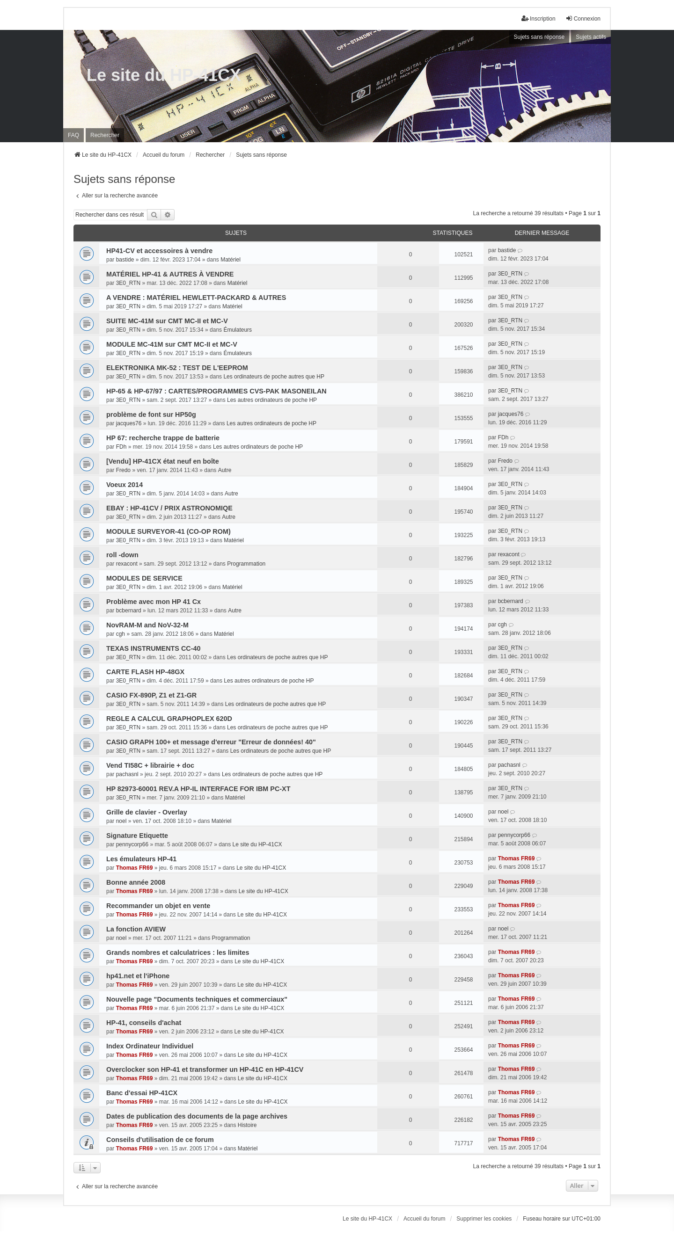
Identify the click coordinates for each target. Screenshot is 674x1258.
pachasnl (127, 774)
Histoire (247, 1125)
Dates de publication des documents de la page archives (196, 1116)
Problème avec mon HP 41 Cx (153, 601)
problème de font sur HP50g (151, 414)
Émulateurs (237, 330)
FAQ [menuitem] (73, 135)
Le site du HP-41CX (164, 75)
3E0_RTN (128, 283)
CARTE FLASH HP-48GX (145, 672)
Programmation (246, 563)
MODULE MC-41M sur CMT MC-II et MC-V (171, 344)
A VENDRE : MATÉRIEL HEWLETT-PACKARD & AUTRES (196, 297)
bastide (125, 259)
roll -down (122, 555)
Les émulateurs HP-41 (141, 859)
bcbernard (128, 610)
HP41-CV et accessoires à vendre (159, 251)
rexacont (127, 563)
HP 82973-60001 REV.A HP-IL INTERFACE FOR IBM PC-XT (198, 789)
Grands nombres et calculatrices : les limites (177, 952)
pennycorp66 (132, 844)
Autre (225, 470)
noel (121, 821)
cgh (120, 634)
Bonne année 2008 (135, 882)
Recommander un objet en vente (158, 905)
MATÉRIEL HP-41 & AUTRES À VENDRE (170, 274)
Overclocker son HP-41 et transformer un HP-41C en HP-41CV (204, 1069)
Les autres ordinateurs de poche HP (272, 400)
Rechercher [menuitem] (104, 135)
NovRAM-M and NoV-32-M (147, 625)
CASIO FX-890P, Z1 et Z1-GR (151, 695)
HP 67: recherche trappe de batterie (163, 438)
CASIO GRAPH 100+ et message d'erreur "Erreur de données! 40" (211, 742)
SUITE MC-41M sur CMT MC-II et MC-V (167, 321)
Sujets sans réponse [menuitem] (539, 37)
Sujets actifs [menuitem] (591, 37)
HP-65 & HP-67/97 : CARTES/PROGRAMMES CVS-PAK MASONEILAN (216, 391)
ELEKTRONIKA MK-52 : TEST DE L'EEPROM (177, 367)
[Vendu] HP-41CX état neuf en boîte (162, 461)
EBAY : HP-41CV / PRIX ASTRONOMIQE (169, 508)
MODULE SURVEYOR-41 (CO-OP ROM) (168, 531)
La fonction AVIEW (136, 929)
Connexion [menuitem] (583, 18)
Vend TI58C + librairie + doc (150, 765)
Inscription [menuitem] (538, 18)
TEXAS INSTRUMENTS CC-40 (153, 648)
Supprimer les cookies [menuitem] (484, 1218)
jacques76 (129, 423)
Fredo (123, 470)
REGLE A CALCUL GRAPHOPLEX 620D (169, 718)
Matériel (230, 259)
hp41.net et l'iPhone (137, 976)
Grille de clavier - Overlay (146, 812)
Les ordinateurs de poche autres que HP (273, 376)
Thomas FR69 (134, 868)
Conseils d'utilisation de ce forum (160, 1139)
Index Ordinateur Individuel (149, 1046)
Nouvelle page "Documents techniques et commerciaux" (196, 999)
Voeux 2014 (124, 484)
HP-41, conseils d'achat (143, 1022)
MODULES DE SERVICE (144, 578)
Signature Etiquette (137, 835)
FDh (121, 447)
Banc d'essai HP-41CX (141, 1093)
